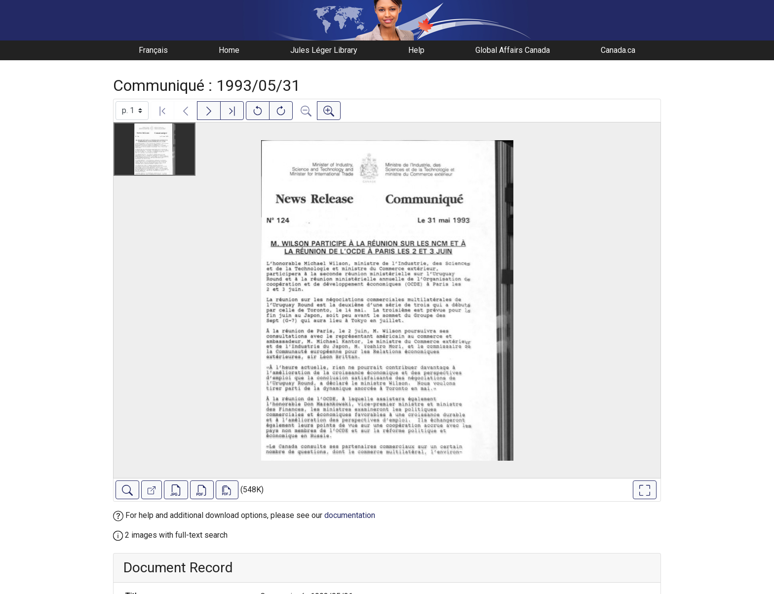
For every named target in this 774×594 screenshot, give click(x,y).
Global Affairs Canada (512, 50)
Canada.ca (618, 50)
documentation (349, 515)
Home (229, 50)
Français (153, 50)
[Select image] (132, 110)
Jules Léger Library (323, 50)
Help (416, 50)
